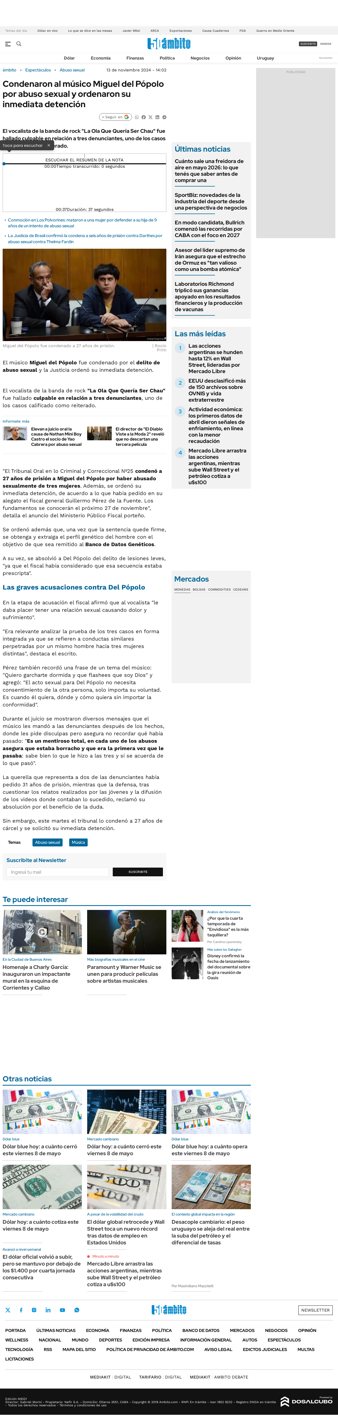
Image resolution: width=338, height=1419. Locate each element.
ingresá (325, 43)
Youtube (62, 1310)
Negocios (200, 58)
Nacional (50, 1340)
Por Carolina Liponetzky (224, 942)
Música (78, 842)
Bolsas (199, 589)
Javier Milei (131, 31)
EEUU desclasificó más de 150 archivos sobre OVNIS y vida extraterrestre (217, 390)
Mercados (242, 1330)
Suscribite (138, 872)
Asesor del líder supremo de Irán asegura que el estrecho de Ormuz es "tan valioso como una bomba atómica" (210, 260)
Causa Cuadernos (215, 31)
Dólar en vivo (47, 31)
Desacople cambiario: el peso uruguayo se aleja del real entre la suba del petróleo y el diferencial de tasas (211, 1232)
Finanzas (135, 58)
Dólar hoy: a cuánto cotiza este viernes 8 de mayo (41, 1225)
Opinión (233, 58)
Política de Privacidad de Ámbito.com (150, 1349)
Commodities (219, 589)
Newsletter (326, 57)
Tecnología (19, 1349)
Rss (48, 1349)
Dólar (69, 58)
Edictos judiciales (265, 1349)
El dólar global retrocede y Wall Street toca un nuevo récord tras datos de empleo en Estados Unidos (126, 1232)
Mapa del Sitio (79, 1349)
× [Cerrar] (49, 145)
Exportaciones (181, 31)
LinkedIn (48, 1310)
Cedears (240, 589)
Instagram (34, 1310)
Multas (306, 1349)
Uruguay (265, 58)
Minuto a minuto (105, 1256)
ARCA (155, 31)
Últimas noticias (56, 1330)
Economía (101, 58)
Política (167, 58)
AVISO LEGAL (218, 1349)
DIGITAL (110, 1377)
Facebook (21, 1310)
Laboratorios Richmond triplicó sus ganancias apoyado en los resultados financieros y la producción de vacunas (208, 296)
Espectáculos (38, 70)
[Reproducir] (84, 156)
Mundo (80, 1340)
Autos (249, 1340)
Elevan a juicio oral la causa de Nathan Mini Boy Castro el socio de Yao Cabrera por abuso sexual (56, 436)
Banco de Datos (200, 1330)
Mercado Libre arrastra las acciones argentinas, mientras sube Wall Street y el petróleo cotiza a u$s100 (217, 466)
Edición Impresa (151, 1340)
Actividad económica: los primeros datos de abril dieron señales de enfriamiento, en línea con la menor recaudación (217, 425)
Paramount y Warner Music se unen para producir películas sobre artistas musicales (124, 974)
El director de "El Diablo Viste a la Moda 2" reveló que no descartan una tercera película (140, 436)
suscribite (308, 43)
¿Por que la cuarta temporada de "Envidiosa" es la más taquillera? (228, 926)
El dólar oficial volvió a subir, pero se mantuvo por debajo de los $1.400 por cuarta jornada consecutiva (42, 1267)
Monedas (182, 589)
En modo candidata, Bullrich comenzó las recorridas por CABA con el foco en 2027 (210, 229)
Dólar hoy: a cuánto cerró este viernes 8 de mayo (124, 1150)
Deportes (110, 1340)
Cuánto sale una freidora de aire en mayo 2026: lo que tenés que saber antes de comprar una (209, 171)
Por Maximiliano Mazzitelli (192, 1286)
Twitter (8, 1310)
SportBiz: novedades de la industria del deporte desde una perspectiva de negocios (211, 201)
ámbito (9, 70)
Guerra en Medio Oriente (275, 31)
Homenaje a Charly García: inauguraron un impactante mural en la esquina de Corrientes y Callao (37, 977)
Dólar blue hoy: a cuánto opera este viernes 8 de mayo (209, 1150)
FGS (243, 31)
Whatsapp (76, 1310)
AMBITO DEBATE (219, 1377)
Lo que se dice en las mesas (90, 31)
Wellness (16, 1340)
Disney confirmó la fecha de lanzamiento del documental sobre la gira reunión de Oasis (228, 967)
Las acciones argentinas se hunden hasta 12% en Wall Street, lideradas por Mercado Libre (216, 358)
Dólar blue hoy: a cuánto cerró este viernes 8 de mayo (40, 1150)
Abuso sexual (72, 70)
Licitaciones (19, 1359)
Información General (206, 1340)
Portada (15, 1330)
